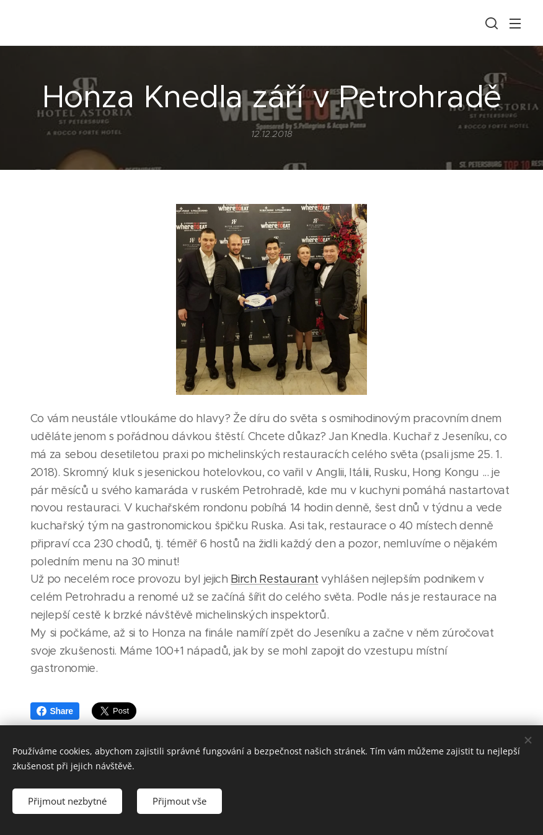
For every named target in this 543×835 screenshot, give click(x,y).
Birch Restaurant (274, 579)
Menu (515, 23)
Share (55, 711)
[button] (490, 22)
